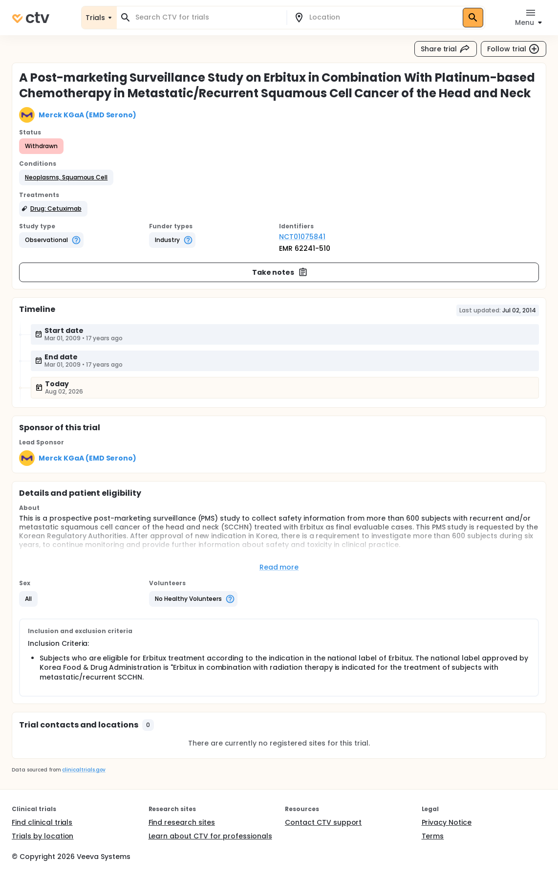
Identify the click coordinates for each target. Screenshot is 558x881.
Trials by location (42, 836)
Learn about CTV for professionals (210, 836)
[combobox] (207, 17)
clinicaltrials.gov (83, 769)
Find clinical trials (42, 822)
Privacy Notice (447, 822)
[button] (66, 177)
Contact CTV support (323, 822)
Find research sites (182, 822)
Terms (433, 836)
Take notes (280, 272)
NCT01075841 (302, 236)
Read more (279, 567)
